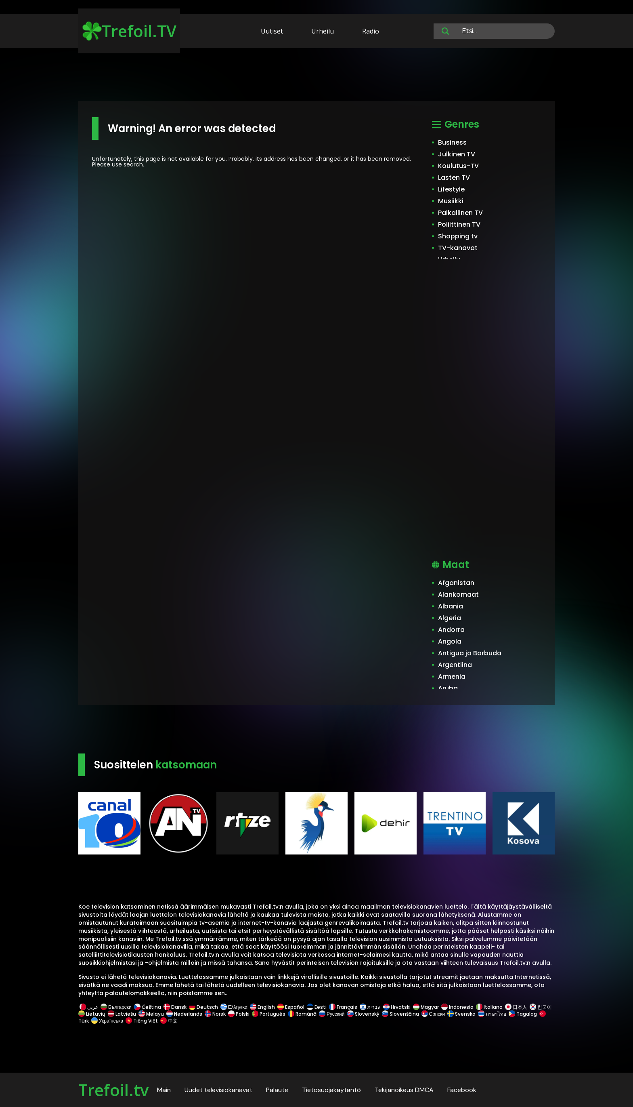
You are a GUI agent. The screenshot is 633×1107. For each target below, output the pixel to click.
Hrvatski (397, 1007)
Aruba (448, 688)
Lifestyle (451, 189)
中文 (168, 1020)
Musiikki (450, 201)
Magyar (426, 1007)
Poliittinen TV (459, 224)
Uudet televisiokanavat (218, 1090)
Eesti (317, 1007)
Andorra (451, 629)
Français (343, 1007)
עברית (370, 1007)
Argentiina (455, 664)
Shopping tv (458, 236)
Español (291, 1007)
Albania (450, 606)
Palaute (277, 1090)
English (262, 1007)
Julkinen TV (456, 154)
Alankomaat (458, 594)
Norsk (215, 1013)
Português (269, 1013)
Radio (370, 31)
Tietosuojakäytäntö (331, 1090)
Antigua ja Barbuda (469, 653)
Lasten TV (454, 177)
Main (164, 1090)
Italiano (489, 1007)
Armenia (451, 676)
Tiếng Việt (141, 1020)
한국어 (540, 1007)
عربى (88, 1007)
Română (302, 1013)
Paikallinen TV (460, 212)
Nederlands (184, 1013)
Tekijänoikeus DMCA (404, 1090)
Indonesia (457, 1007)
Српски (433, 1013)
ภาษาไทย (492, 1013)
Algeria (449, 618)
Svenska (461, 1013)
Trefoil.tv (113, 1090)
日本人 (516, 1007)
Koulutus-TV (458, 165)
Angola (449, 641)
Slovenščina (400, 1013)
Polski (239, 1013)
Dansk (175, 1007)
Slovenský (363, 1013)
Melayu (151, 1013)
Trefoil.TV (129, 31)
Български (116, 1007)
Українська (107, 1020)
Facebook (461, 1090)
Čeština (147, 1007)
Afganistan (456, 582)
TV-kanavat (458, 248)
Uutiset (272, 31)
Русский (332, 1013)
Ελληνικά (234, 1007)
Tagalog (522, 1013)
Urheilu (322, 31)
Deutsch (203, 1007)
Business (452, 142)
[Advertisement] (316, 76)
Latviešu (122, 1013)
